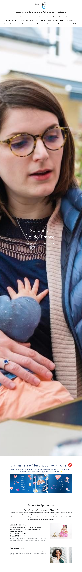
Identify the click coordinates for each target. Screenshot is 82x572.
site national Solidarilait (16, 555)
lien (43, 472)
